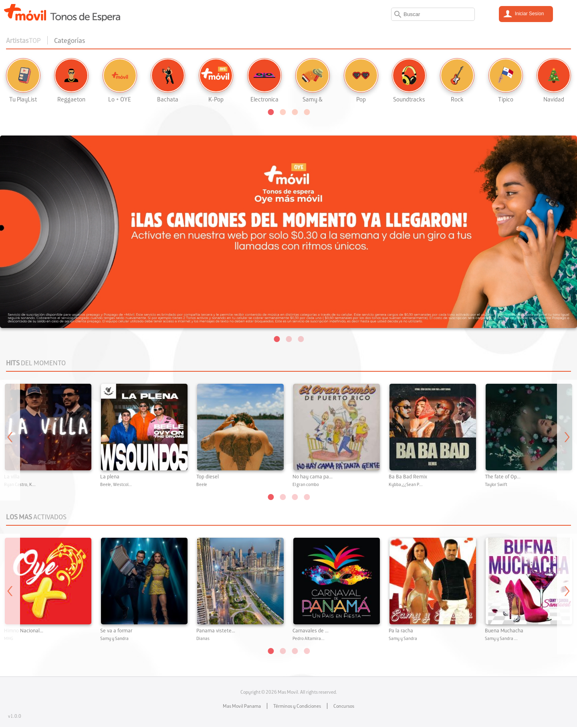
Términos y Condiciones (297, 706)
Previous (10, 440)
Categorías (69, 40)
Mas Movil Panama (242, 706)
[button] (270, 111)
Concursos (343, 706)
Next (567, 440)
